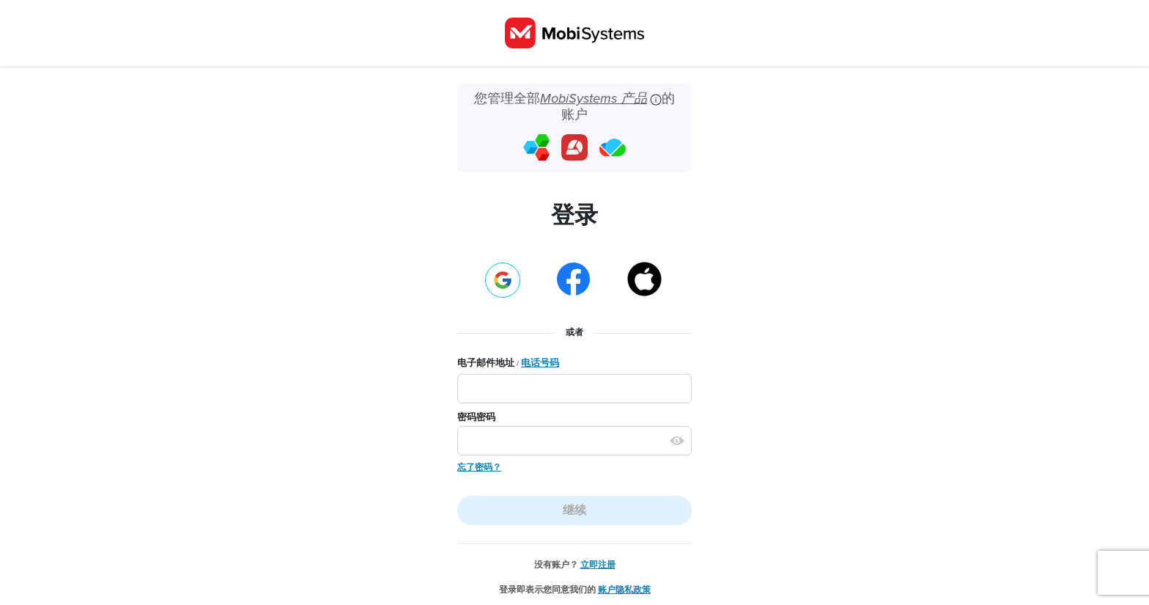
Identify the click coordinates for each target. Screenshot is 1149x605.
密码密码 (476, 417)
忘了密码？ (479, 467)
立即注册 (598, 565)
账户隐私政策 (624, 589)
